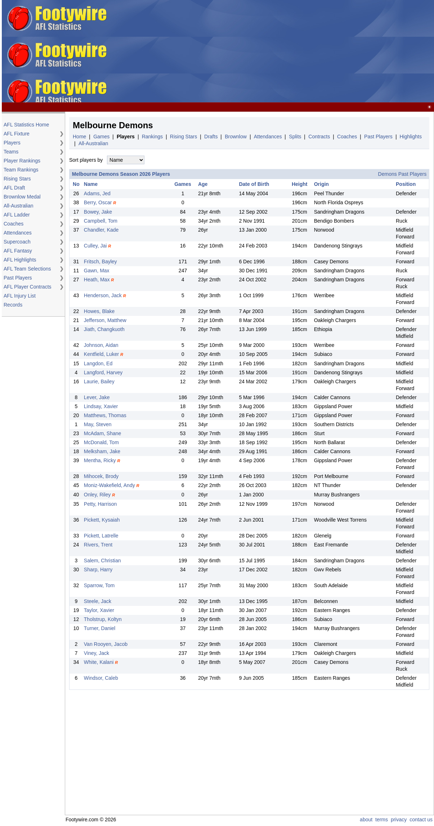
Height (300, 184)
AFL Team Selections (27, 269)
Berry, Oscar (98, 202)
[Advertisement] (279, 51)
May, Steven (98, 424)
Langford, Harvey (103, 372)
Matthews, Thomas (105, 415)
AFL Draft (14, 188)
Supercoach (17, 242)
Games (101, 136)
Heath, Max (97, 279)
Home (79, 136)
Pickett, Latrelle (101, 536)
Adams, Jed (97, 193)
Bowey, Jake (98, 212)
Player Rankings (22, 161)
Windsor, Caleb (101, 678)
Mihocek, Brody (101, 476)
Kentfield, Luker (101, 354)
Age (202, 184)
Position (406, 184)
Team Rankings (21, 170)
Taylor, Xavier (99, 610)
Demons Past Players (402, 174)
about (366, 819)
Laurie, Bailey (99, 381)
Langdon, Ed (98, 363)
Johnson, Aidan (101, 345)
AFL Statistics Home (26, 125)
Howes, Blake (99, 311)
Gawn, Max (96, 270)
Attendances (18, 233)
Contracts (319, 136)
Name (91, 184)
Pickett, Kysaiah (102, 520)
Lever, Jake (97, 397)
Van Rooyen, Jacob (105, 644)
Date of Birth (254, 184)
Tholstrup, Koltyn (103, 619)
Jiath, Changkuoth (104, 329)
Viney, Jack (96, 653)
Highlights (410, 136)
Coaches (13, 224)
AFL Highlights (20, 260)
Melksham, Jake (102, 451)
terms (381, 819)
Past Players (18, 278)
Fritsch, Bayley (100, 261)
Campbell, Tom (100, 221)
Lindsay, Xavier (101, 406)
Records (13, 305)
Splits (295, 136)
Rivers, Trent (98, 545)
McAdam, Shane (102, 433)
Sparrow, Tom (99, 585)
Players (12, 143)
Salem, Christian (102, 560)
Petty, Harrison (100, 504)
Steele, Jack (97, 601)
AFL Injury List (20, 296)
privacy (399, 819)
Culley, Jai (95, 246)
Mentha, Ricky (100, 460)
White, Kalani (98, 662)
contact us (421, 819)
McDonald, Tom (101, 442)
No (76, 184)
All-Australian (18, 206)
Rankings (152, 136)
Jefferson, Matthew (105, 320)
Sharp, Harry (98, 569)
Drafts (211, 136)
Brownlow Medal (22, 197)
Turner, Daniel (99, 628)
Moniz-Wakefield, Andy (109, 485)
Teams (11, 152)
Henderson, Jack (103, 295)
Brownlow (236, 136)
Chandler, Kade (101, 230)
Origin (321, 184)
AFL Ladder (17, 215)
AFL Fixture (17, 134)
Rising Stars (17, 179)
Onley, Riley (97, 494)
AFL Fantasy (18, 251)
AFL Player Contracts (28, 287)
